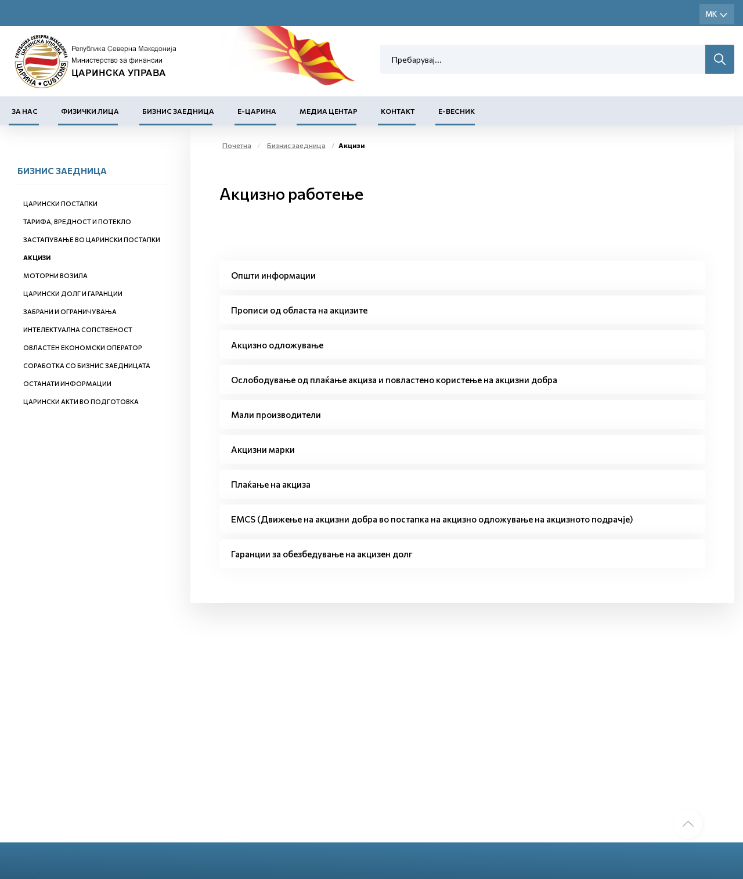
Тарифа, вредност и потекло (77, 221)
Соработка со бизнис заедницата (86, 365)
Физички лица (90, 111)
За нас (25, 111)
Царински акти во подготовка (81, 401)
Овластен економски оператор (82, 347)
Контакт (398, 111)
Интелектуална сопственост (77, 329)
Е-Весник (456, 111)
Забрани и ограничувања (70, 311)
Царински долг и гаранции (72, 293)
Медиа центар (329, 111)
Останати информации (67, 383)
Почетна (236, 145)
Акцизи (37, 257)
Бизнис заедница (178, 111)
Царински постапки (60, 203)
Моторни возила (55, 275)
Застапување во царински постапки (91, 239)
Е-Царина (256, 111)
